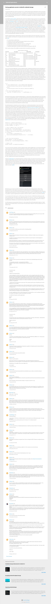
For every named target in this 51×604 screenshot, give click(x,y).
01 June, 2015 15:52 (12, 499)
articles (15, 18)
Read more (44, 571)
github (13, 164)
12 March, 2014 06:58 (12, 411)
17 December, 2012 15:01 (13, 266)
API (17, 21)
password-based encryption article (21, 27)
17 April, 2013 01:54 (12, 381)
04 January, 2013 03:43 (13, 298)
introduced (12, 21)
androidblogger (11, 414)
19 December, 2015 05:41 (13, 516)
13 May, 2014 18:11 (12, 420)
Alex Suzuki (11, 502)
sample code (7, 119)
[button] (45, 7)
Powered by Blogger (25, 599)
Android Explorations (11, 2)
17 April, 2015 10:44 (12, 484)
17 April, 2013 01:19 (12, 365)
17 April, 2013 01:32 (12, 371)
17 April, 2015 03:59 (12, 477)
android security (10, 207)
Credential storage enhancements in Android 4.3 (15, 563)
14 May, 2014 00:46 (12, 426)
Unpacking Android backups (11, 586)
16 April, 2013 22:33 (12, 347)
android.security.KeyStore (33, 107)
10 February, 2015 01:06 (13, 469)
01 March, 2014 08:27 (12, 403)
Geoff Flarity (11, 211)
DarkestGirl (11, 472)
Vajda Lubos (11, 538)
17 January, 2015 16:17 (13, 460)
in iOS (43, 191)
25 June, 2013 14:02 (12, 394)
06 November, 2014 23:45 (13, 453)
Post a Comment (9, 555)
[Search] (47, 2)
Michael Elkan (28, 601)
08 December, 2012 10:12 (13, 254)
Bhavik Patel (11, 391)
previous (12, 18)
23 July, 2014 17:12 (12, 434)
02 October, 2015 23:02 (13, 510)
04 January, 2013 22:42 (13, 329)
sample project (11, 158)
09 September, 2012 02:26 (13, 216)
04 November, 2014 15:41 (13, 447)
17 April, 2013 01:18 (12, 353)
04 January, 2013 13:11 (13, 310)
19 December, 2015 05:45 (13, 535)
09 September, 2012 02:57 (13, 224)
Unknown (10, 219)
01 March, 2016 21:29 (12, 553)
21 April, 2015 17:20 (12, 490)
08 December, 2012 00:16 (13, 246)
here (8, 38)
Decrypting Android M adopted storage (13, 574)
